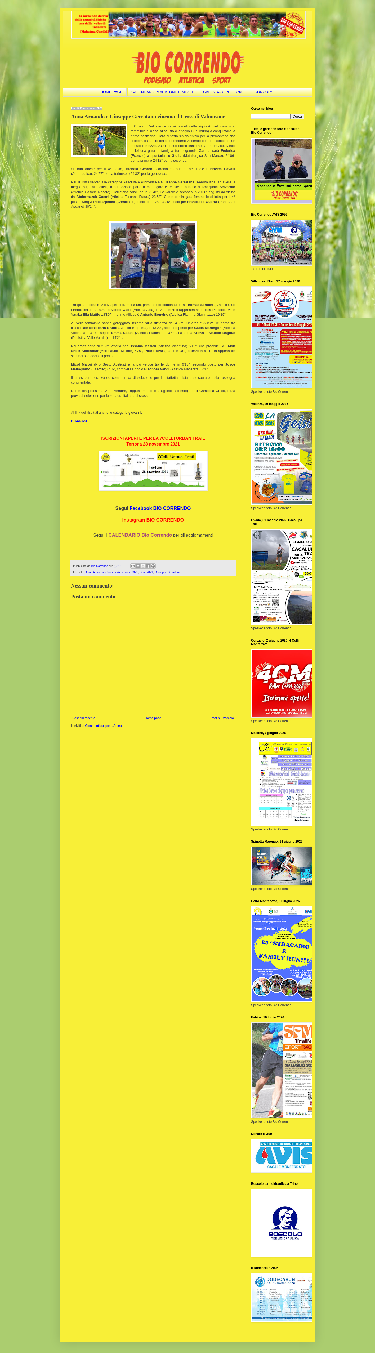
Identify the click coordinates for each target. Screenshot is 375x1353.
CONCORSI (264, 92)
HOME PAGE (111, 92)
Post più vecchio (222, 718)
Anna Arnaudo (95, 572)
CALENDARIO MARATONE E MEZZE (162, 92)
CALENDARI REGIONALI (224, 92)
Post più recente (83, 718)
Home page (153, 718)
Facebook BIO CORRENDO (160, 508)
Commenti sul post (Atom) (103, 726)
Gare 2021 (146, 572)
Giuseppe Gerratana (168, 572)
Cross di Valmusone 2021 (121, 572)
